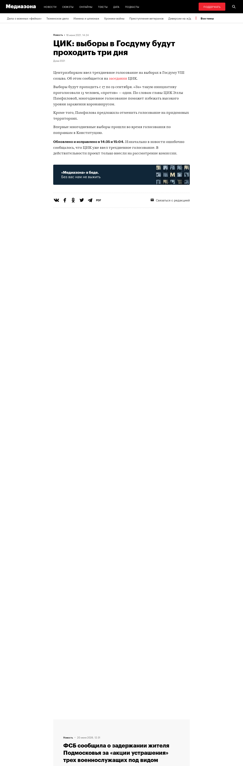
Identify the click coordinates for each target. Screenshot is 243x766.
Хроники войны (114, 18)
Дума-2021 (59, 60)
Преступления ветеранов (146, 18)
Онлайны (86, 6)
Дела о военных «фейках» (24, 18)
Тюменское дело (57, 18)
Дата (116, 6)
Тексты (103, 6)
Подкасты (132, 6)
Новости (50, 6)
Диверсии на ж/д (179, 18)
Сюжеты (68, 6)
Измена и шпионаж (86, 18)
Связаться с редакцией (170, 199)
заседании (118, 78)
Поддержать (212, 6)
